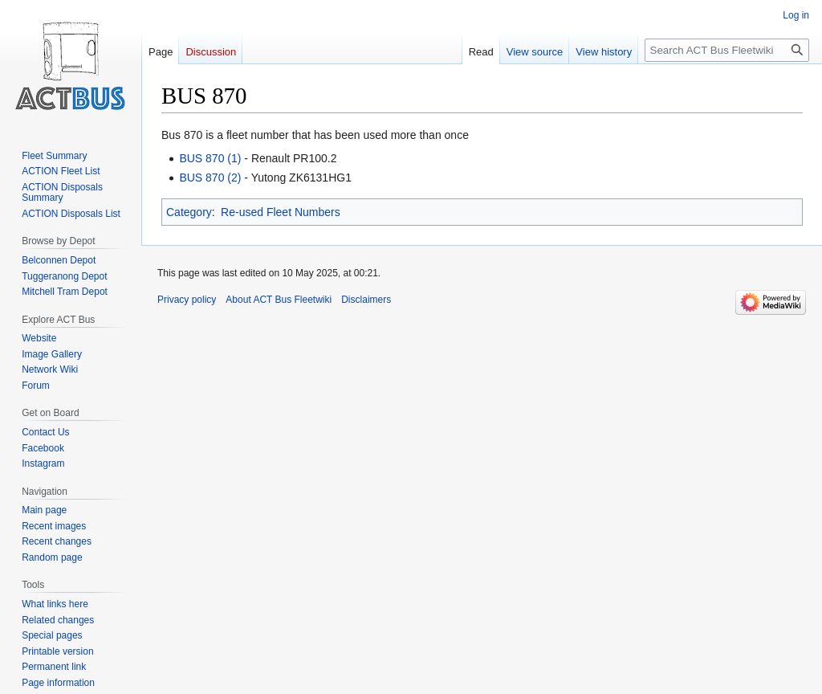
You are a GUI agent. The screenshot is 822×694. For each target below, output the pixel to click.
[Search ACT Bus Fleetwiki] (727, 50)
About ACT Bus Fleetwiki (279, 299)
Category (189, 212)
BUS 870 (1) (210, 158)
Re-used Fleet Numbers (280, 212)
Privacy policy (186, 299)
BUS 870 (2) (210, 177)
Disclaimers (366, 299)
